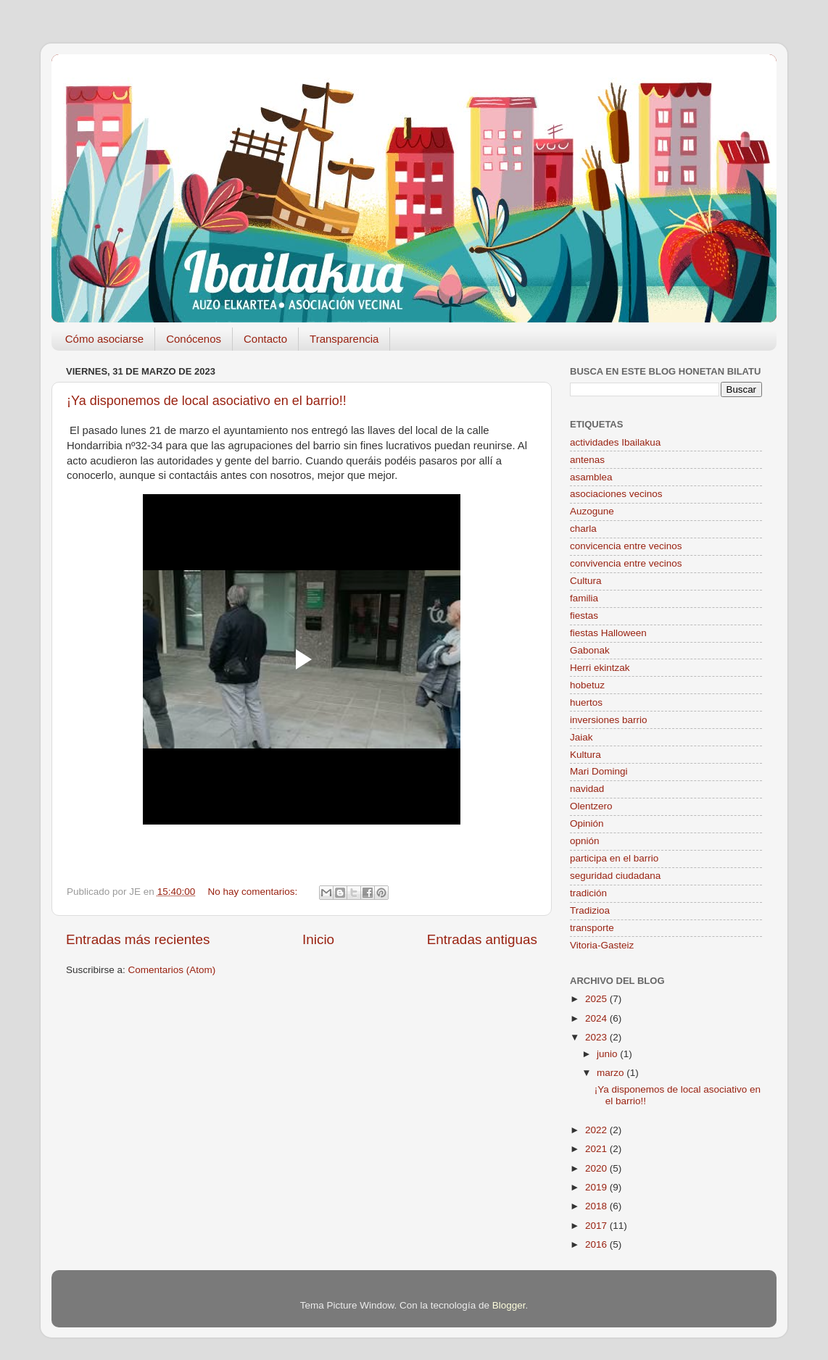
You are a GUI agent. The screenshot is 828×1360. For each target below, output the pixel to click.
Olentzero (591, 806)
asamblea (591, 477)
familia (584, 598)
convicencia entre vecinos (626, 546)
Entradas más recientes (138, 939)
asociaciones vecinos (616, 493)
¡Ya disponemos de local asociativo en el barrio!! (207, 400)
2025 (597, 998)
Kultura (585, 754)
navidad (587, 788)
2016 (597, 1244)
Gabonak (590, 650)
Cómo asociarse (104, 339)
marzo (611, 1072)
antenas (587, 459)
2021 (597, 1148)
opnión (585, 840)
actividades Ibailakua (615, 442)
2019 (597, 1187)
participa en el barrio (614, 858)
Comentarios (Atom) (172, 969)
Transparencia (344, 339)
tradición (588, 893)
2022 (597, 1130)
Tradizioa (590, 910)
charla (583, 528)
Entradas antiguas (482, 939)
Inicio (318, 939)
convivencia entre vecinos (626, 563)
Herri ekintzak (600, 667)
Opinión (587, 823)
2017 (597, 1225)
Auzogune (592, 511)
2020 (597, 1168)
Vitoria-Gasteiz (602, 945)
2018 (597, 1206)
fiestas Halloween (608, 632)
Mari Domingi (599, 771)
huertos (586, 702)
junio (608, 1053)
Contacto (265, 339)
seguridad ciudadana (615, 875)
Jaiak (581, 737)
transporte (592, 927)
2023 (597, 1037)
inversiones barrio (608, 719)
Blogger (509, 1305)
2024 (597, 1018)
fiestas (584, 615)
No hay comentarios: (253, 891)
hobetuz (587, 685)
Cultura (586, 580)
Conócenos (193, 339)
